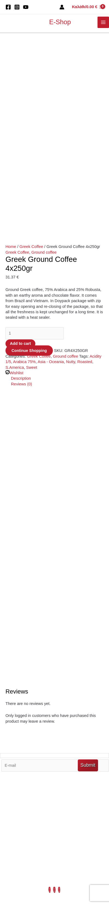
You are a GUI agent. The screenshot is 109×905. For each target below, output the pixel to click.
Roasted (84, 178)
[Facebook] (8, 7)
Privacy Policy (54, 762)
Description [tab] (21, 195)
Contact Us (54, 757)
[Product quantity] (34, 150)
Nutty (70, 178)
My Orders (54, 729)
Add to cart (20, 160)
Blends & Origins (55, 746)
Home (10, 63)
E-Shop (60, 22)
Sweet (31, 184)
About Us (54, 751)
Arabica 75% (24, 178)
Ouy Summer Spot (54, 740)
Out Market (54, 712)
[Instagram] (17, 7)
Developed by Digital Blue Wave (31, 889)
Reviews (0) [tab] (21, 201)
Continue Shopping (29, 167)
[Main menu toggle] (103, 22)
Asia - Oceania (51, 178)
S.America (14, 184)
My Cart (54, 718)
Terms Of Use (54, 735)
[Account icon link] (61, 7)
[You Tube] (25, 7)
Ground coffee (44, 69)
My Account (54, 724)
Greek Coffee (31, 63)
